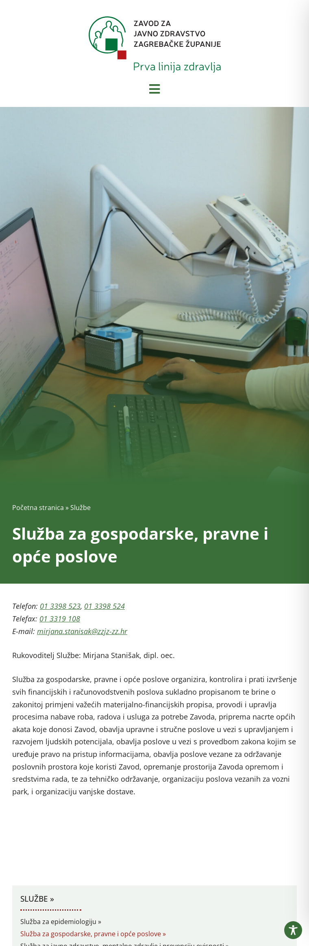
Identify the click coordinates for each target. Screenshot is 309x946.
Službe (80, 507)
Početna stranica (38, 507)
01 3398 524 (104, 606)
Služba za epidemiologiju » (60, 921)
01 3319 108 (59, 618)
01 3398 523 (60, 606)
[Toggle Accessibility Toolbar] (293, 930)
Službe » (37, 898)
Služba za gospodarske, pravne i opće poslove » (93, 933)
